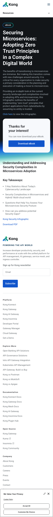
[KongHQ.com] (10, 4)
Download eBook (26, 143)
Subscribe (10, 283)
